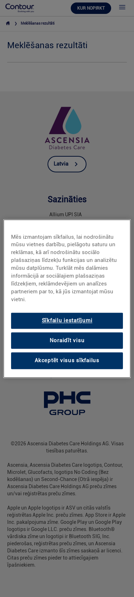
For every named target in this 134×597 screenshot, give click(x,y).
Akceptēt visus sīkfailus (67, 361)
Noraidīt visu (67, 340)
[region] (66, 298)
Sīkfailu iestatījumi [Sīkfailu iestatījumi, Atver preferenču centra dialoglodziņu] (67, 321)
